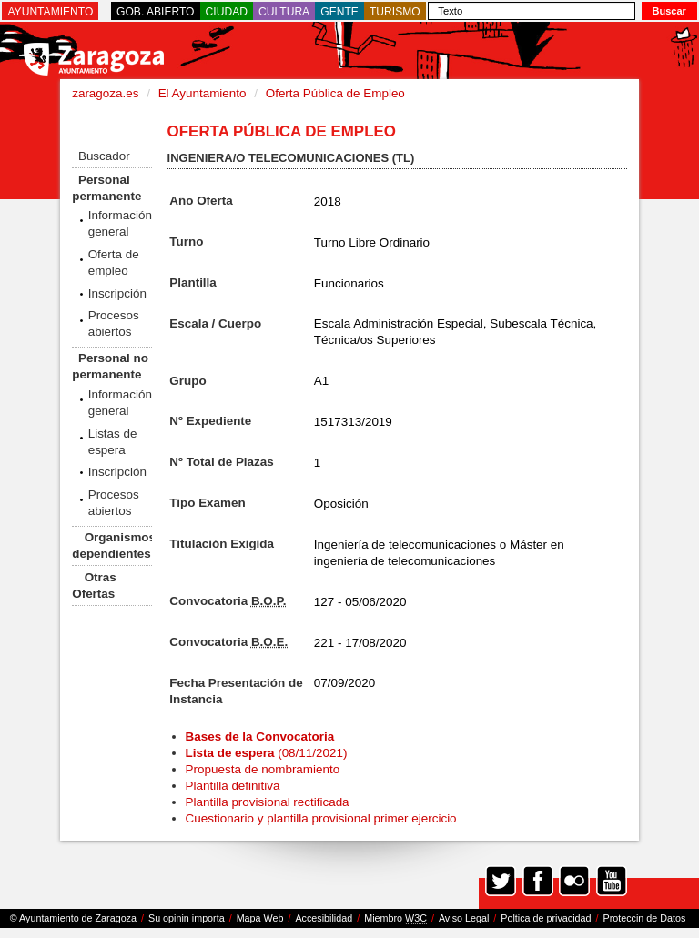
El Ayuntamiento (202, 93)
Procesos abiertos (113, 323)
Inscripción (117, 293)
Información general (120, 223)
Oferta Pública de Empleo (335, 93)
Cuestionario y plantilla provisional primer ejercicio (321, 818)
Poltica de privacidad (546, 918)
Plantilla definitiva (233, 785)
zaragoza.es (105, 93)
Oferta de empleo (113, 262)
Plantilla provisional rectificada (268, 802)
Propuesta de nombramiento (263, 769)
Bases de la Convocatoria (262, 736)
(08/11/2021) (267, 753)
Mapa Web (260, 918)
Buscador (104, 156)
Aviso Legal (464, 918)
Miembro (395, 918)
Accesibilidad (323, 918)
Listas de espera (112, 442)
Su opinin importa (186, 918)
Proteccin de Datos (644, 918)
